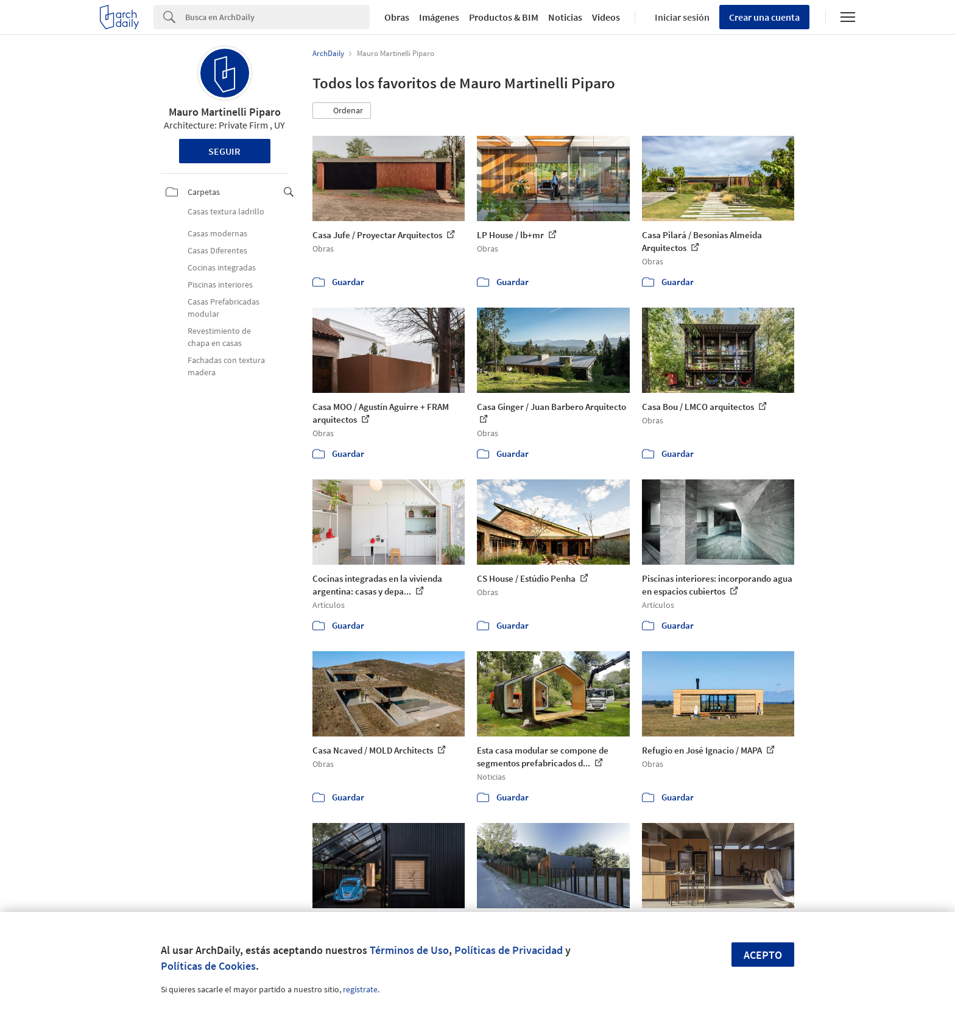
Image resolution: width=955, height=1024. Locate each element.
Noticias (565, 17)
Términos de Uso (409, 950)
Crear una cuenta (764, 17)
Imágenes (439, 17)
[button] (341, 110)
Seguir (224, 151)
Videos (606, 17)
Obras (396, 17)
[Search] (277, 17)
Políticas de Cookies (208, 966)
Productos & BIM (503, 17)
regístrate (360, 989)
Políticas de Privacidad (508, 950)
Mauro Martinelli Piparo (225, 112)
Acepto (763, 955)
